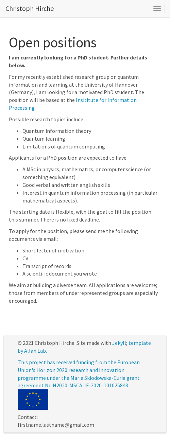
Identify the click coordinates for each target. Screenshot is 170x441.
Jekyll (119, 342)
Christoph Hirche (29, 8)
